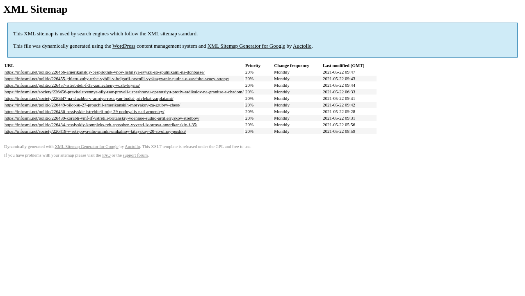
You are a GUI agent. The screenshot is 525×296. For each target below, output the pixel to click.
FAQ (106, 155)
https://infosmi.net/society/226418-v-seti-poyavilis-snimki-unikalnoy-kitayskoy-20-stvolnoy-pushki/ (95, 131)
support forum (135, 155)
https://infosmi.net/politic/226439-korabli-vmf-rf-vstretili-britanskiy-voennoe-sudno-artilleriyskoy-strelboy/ (102, 118)
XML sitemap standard (172, 33)
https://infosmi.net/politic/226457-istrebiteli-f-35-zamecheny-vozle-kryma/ (72, 85)
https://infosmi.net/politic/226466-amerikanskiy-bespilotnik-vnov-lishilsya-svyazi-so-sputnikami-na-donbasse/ (105, 71)
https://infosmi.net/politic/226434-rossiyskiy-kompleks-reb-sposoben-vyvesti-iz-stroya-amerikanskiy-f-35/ (101, 124)
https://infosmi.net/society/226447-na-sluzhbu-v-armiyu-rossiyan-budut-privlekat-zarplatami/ (89, 98)
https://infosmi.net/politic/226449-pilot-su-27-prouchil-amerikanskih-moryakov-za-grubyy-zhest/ (92, 104)
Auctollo (302, 46)
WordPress (123, 46)
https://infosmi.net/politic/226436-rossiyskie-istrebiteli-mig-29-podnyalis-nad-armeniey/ (84, 111)
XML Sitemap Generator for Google (246, 46)
